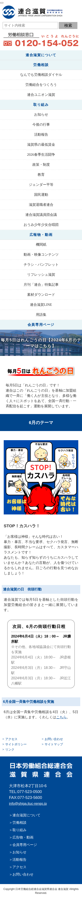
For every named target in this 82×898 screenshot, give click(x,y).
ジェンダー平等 (41, 184)
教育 (41, 174)
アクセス (11, 739)
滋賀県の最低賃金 (41, 144)
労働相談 (41, 65)
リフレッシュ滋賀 (41, 274)
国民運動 (41, 194)
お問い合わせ (54, 739)
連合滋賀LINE (41, 304)
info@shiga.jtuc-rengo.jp (28, 803)
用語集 (41, 314)
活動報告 (41, 134)
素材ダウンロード (41, 294)
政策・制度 (41, 164)
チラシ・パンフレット (41, 264)
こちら (61, 717)
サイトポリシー (16, 744)
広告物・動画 (22, 837)
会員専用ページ (41, 324)
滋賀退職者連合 (41, 204)
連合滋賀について (41, 55)
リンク (9, 749)
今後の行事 (41, 124)
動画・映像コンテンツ (41, 254)
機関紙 (41, 244)
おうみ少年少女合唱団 (41, 225)
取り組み (41, 105)
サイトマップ (54, 744)
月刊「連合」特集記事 (41, 284)
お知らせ (41, 114)
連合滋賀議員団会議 (41, 214)
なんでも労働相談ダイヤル (41, 74)
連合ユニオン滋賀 (41, 94)
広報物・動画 (41, 235)
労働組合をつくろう (41, 84)
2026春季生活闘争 (41, 154)
